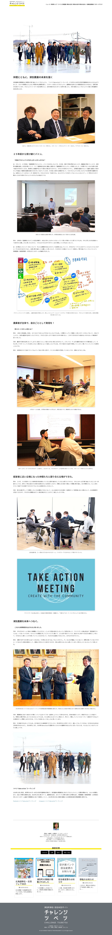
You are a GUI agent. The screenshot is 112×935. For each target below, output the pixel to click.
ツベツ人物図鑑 (54, 8)
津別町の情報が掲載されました (45, 880)
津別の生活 (63, 8)
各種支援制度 (88, 8)
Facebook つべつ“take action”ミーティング (25, 801)
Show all (44, 852)
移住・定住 (67, 852)
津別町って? (45, 8)
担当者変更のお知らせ (66, 880)
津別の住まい (79, 8)
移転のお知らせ (87, 879)
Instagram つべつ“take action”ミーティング (53, 801)
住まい (58, 852)
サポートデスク (98, 8)
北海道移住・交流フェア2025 (24, 882)
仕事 (52, 852)
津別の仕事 (71, 8)
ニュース (38, 8)
